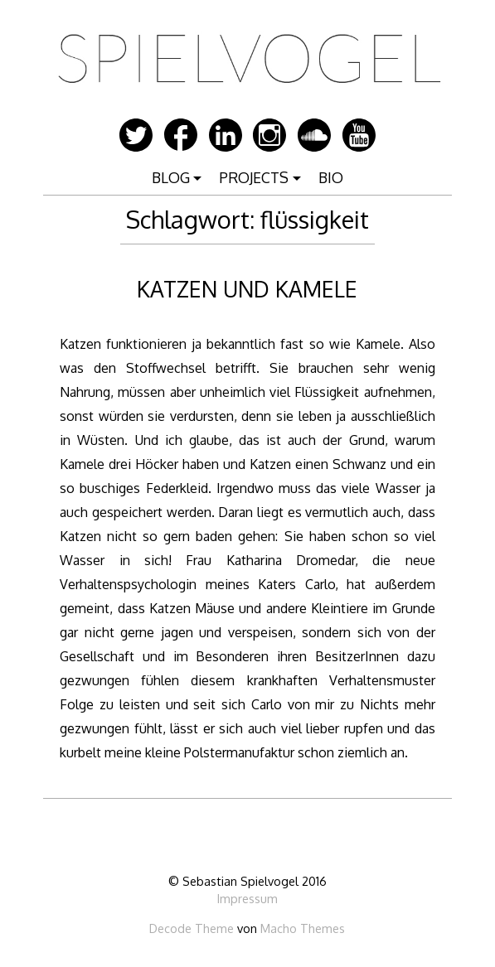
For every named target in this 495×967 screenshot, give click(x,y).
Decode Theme (191, 928)
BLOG (171, 177)
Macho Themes (302, 928)
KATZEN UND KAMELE (247, 288)
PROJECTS (254, 177)
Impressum (247, 898)
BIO (330, 177)
